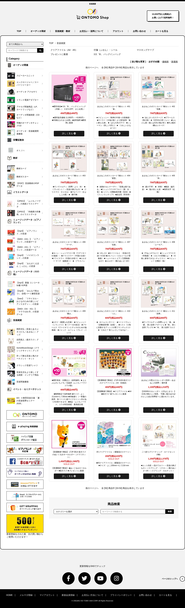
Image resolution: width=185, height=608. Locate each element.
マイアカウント (47, 595)
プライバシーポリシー (121, 595)
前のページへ (92, 67)
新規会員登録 (68, 595)
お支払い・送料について (91, 31)
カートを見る (161, 31)
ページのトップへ (173, 579)
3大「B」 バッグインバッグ (107, 54)
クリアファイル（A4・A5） (64, 50)
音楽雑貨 (61, 43)
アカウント (118, 31)
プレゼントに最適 (59, 54)
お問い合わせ (139, 31)
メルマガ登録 (26, 595)
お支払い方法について (92, 595)
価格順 (165, 61)
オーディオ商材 (38, 31)
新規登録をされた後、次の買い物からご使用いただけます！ (24, 526)
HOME (9, 595)
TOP (19, 31)
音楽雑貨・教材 (62, 31)
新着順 (174, 61)
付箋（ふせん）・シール (105, 50)
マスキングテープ (145, 50)
